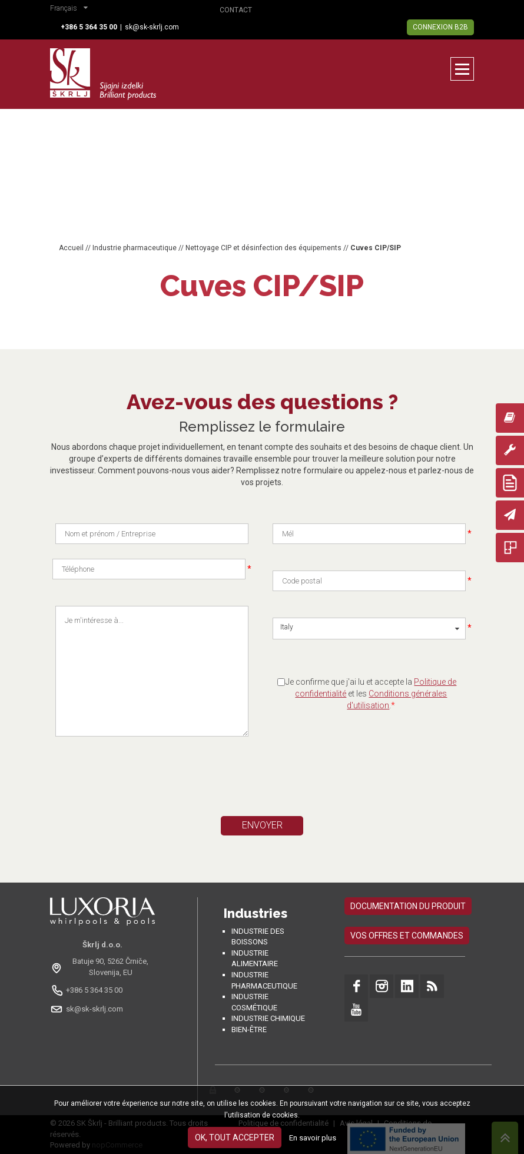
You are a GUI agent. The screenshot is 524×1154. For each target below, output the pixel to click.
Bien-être (249, 1029)
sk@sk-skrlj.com (152, 27)
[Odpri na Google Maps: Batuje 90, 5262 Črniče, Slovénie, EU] (102, 966)
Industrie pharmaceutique (134, 248)
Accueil (71, 248)
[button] (72, 9)
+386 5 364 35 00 (94, 990)
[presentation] (164, 781)
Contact (236, 10)
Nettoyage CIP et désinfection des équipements (263, 248)
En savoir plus (312, 1137)
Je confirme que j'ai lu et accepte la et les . (371, 693)
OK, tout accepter (234, 1137)
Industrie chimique (268, 1018)
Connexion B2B (440, 27)
